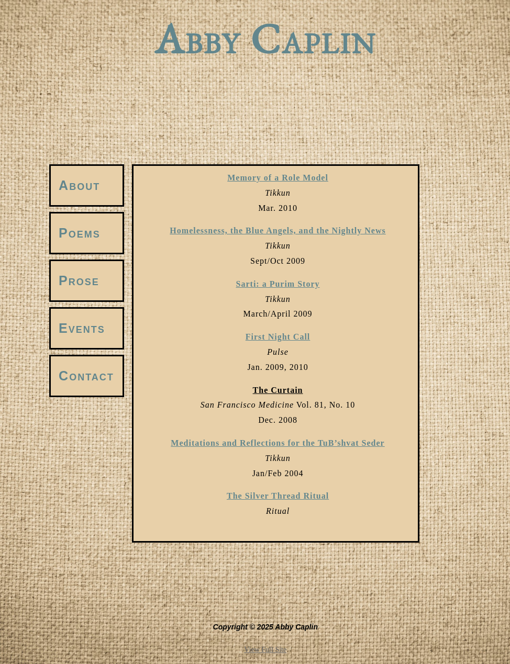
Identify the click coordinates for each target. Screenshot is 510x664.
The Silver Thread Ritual (278, 495)
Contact (86, 375)
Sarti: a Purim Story (278, 283)
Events (82, 328)
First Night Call (278, 336)
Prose (79, 280)
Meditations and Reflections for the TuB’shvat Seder (277, 442)
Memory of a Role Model (277, 177)
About (79, 185)
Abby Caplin (265, 42)
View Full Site (265, 650)
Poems (80, 233)
